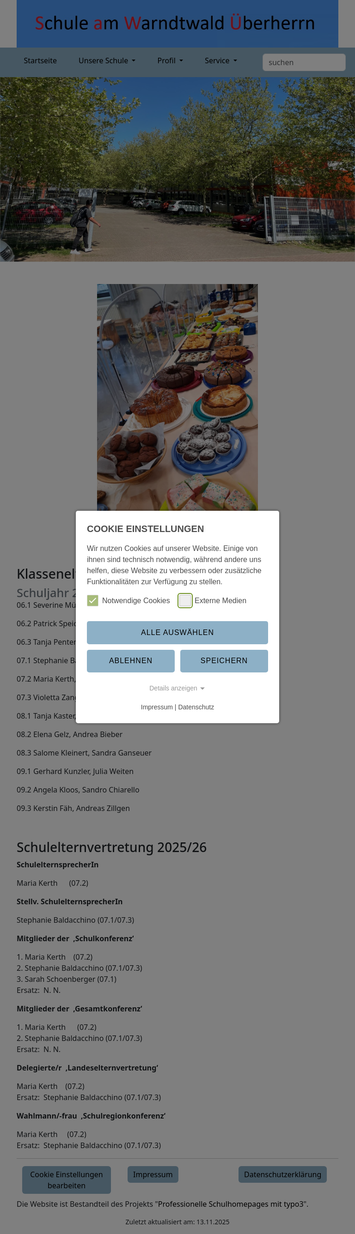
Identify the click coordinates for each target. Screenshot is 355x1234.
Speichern (224, 661)
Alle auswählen (177, 632)
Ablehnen (131, 661)
